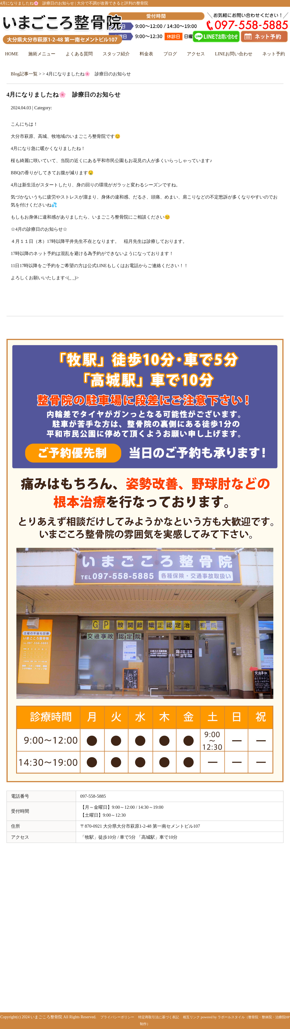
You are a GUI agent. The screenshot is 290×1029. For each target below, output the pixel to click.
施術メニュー (41, 53)
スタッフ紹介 (116, 53)
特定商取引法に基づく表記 (158, 1017)
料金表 (146, 53)
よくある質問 (79, 53)
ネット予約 (273, 53)
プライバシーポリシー (117, 1017)
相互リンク (191, 1017)
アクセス (196, 53)
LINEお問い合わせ (233, 53)
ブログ (170, 53)
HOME (11, 53)
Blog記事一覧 (24, 73)
